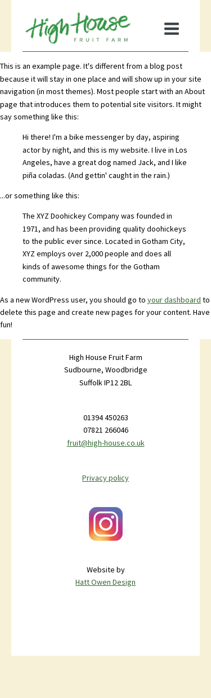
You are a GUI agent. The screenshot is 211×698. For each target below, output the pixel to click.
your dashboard (174, 300)
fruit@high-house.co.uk (106, 443)
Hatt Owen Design (105, 582)
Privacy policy (105, 478)
